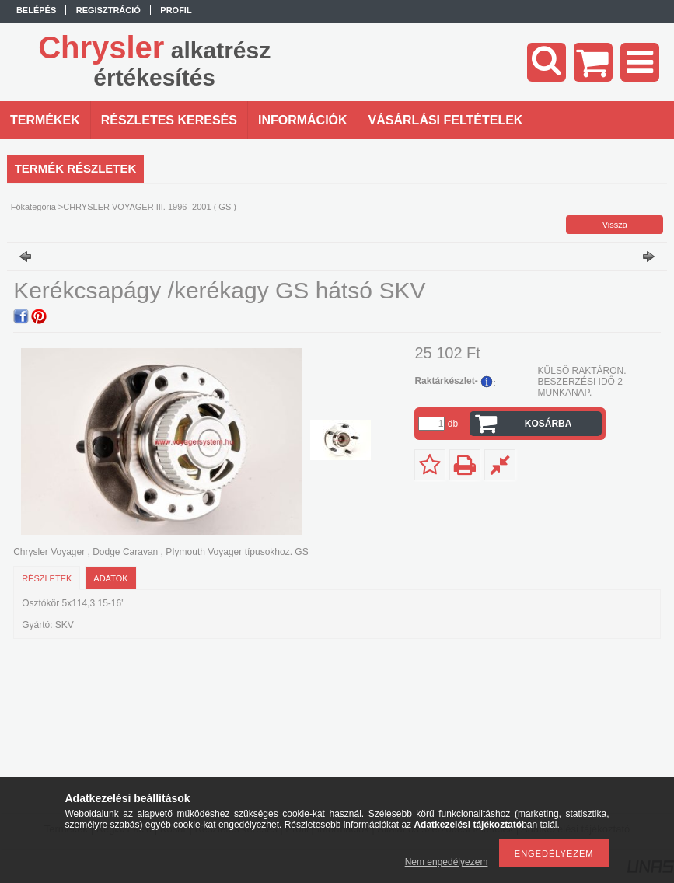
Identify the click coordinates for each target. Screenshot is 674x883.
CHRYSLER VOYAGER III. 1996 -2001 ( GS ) (149, 206)
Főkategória (33, 206)
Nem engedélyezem (446, 862)
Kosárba (548, 423)
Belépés (36, 10)
